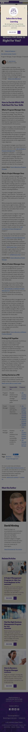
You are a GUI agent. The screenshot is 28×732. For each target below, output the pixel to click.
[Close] (24, 8)
